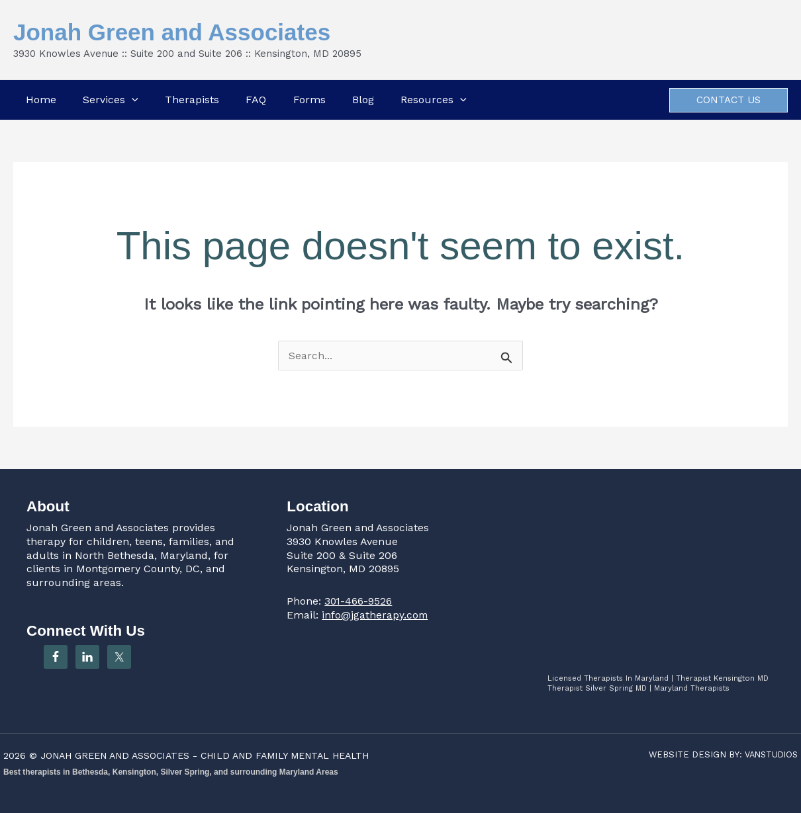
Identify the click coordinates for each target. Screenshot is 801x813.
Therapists (191, 99)
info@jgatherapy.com (375, 615)
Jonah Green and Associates (171, 32)
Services (109, 100)
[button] (130, 100)
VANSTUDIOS (769, 754)
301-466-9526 (358, 601)
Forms (309, 99)
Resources (435, 100)
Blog (364, 99)
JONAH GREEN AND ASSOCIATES (118, 755)
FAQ (256, 99)
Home (39, 99)
